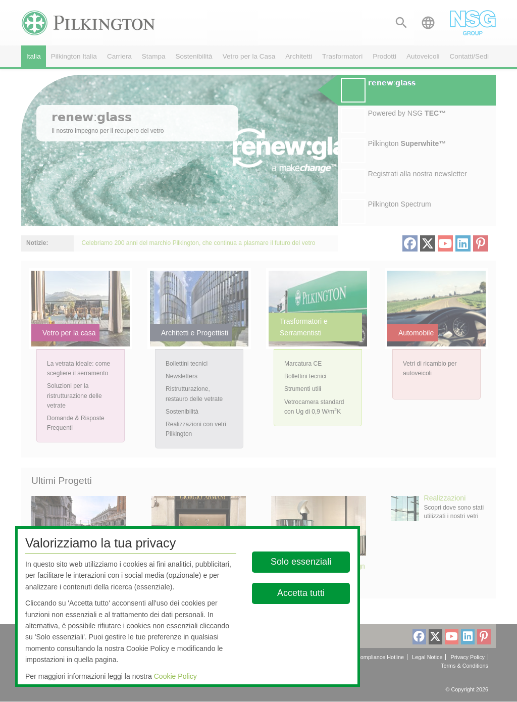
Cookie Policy (175, 676)
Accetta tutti (301, 593)
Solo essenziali (301, 562)
